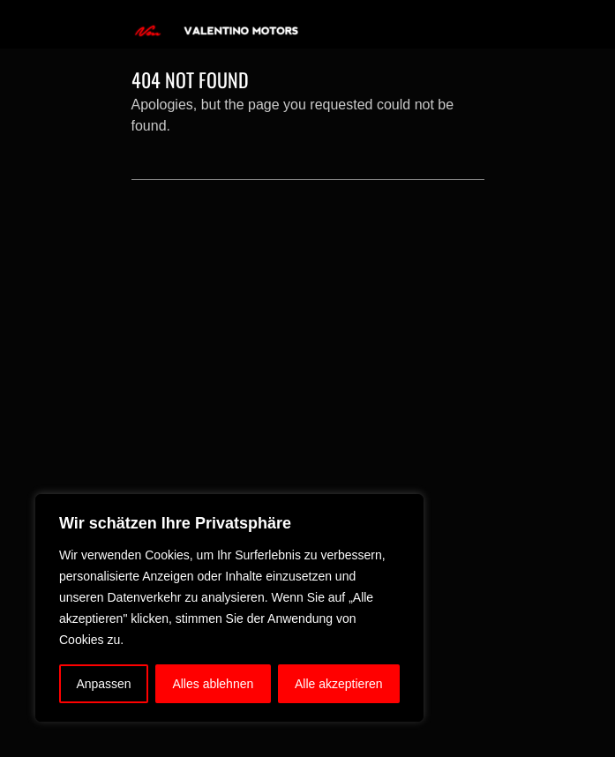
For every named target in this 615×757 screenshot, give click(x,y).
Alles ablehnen (212, 684)
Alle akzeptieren (339, 684)
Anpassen (103, 684)
